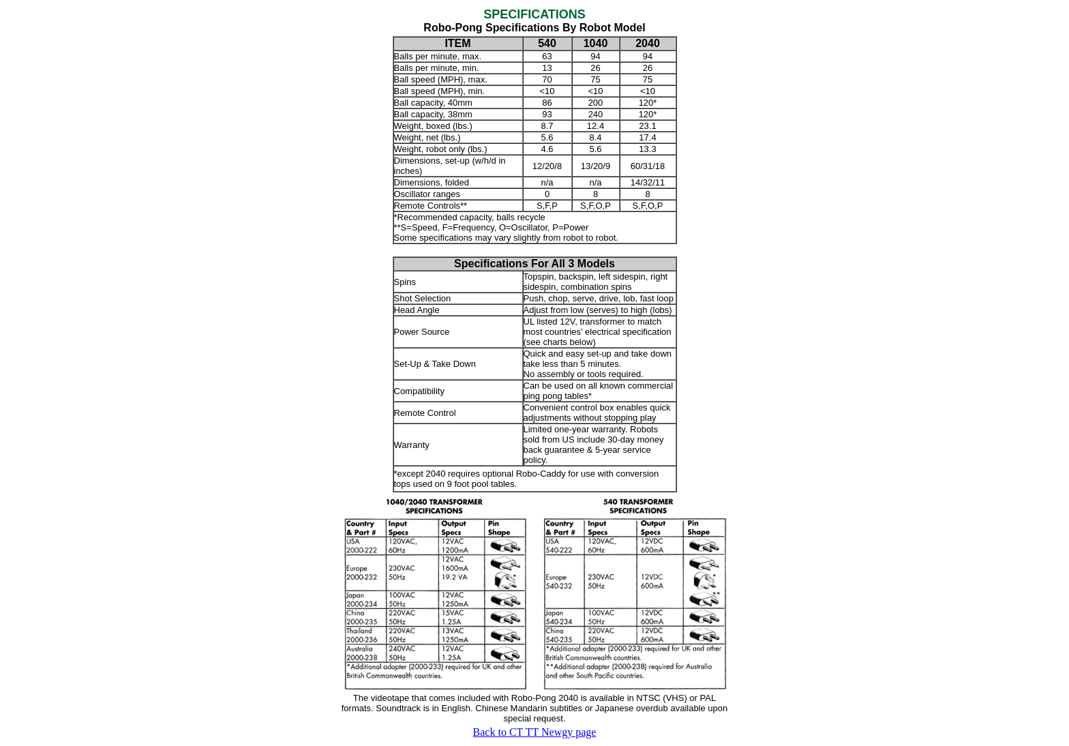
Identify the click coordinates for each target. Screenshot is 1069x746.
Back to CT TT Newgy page (535, 732)
